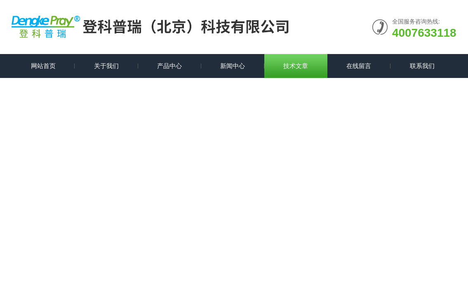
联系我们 (422, 65)
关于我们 (106, 65)
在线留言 (358, 65)
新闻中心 (232, 65)
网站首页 (43, 65)
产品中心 (169, 65)
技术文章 (295, 65)
